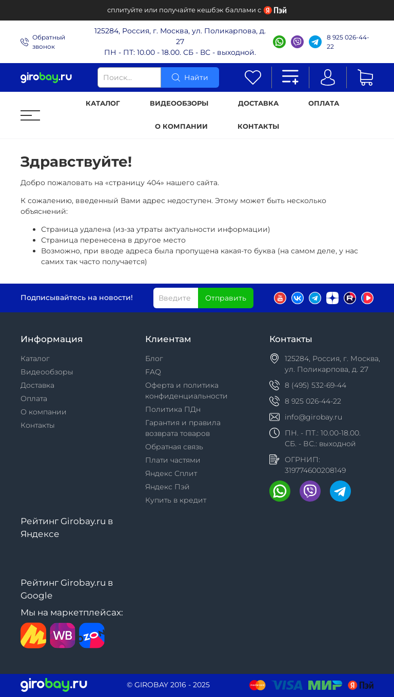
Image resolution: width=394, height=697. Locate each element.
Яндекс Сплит (171, 473)
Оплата (323, 103)
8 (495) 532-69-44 (315, 385)
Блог (154, 358)
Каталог (103, 103)
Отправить (225, 298)
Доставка (258, 103)
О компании (181, 126)
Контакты (258, 126)
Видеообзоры (179, 103)
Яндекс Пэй (167, 486)
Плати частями (173, 460)
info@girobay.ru (313, 417)
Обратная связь (174, 446)
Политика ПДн (173, 409)
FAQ (153, 371)
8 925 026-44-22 (348, 41)
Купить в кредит (175, 500)
